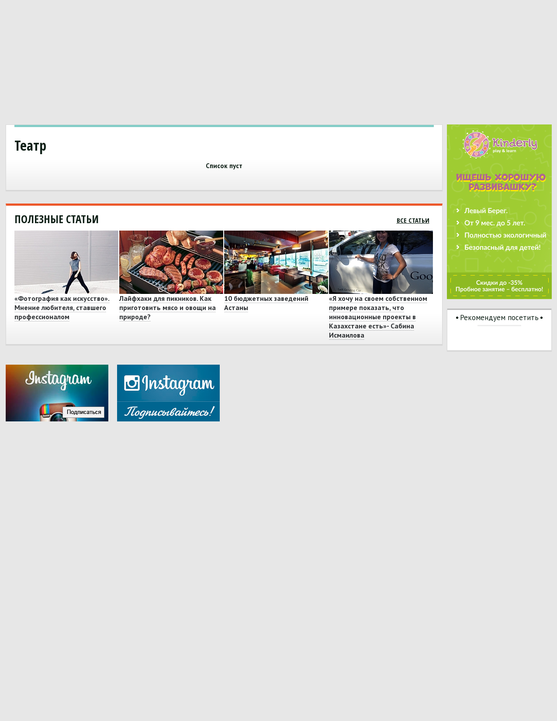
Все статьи (413, 220)
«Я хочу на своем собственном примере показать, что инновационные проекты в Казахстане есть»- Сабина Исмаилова (378, 316)
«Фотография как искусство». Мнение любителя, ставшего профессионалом (62, 307)
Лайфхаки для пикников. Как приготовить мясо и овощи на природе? (167, 307)
